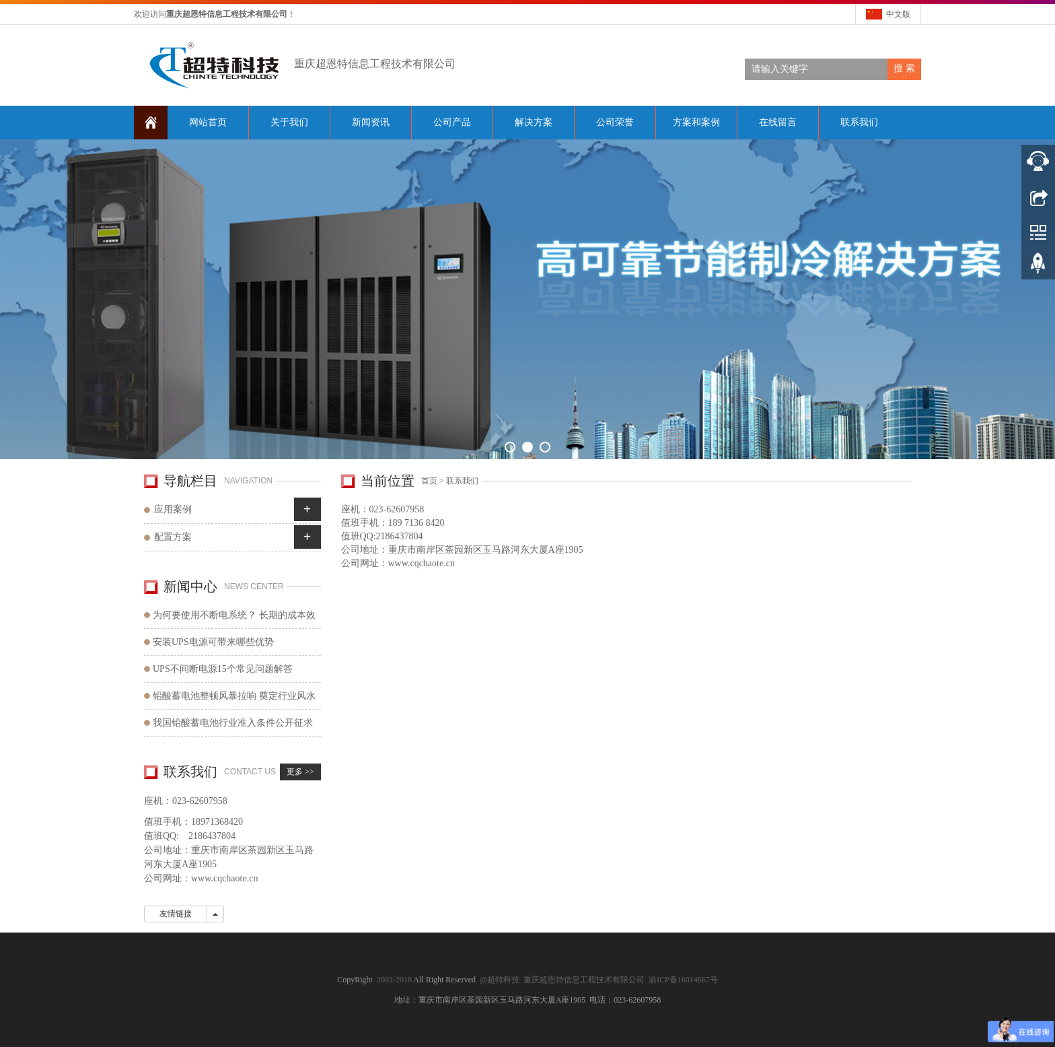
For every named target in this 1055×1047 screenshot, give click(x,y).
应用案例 (173, 509)
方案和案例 (696, 122)
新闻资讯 (371, 122)
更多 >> (300, 771)
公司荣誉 (615, 122)
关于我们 (289, 122)
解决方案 (533, 122)
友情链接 (175, 913)
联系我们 (859, 122)
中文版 (898, 14)
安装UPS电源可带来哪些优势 (213, 642)
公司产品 (452, 122)
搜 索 (904, 68)
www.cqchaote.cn (421, 563)
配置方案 (173, 537)
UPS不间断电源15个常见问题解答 (223, 669)
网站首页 (208, 122)
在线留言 (778, 122)
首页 (429, 480)
